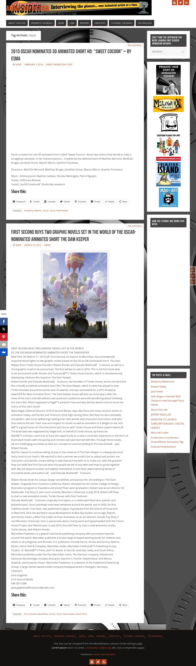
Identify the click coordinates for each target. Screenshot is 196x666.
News (47, 245)
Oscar (46, 210)
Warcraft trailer (160, 432)
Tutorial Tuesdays (133, 636)
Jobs (90, 636)
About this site (159, 409)
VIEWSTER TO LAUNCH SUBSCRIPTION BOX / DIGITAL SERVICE (167, 423)
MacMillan (43, 614)
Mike (18, 64)
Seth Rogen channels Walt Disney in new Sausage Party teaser (167, 400)
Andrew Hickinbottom (163, 446)
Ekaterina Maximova (162, 381)
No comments (134, 45)
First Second (30, 614)
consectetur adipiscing (98, 647)
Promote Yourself (64, 636)
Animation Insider (27, 8)
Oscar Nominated (59, 210)
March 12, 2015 (32, 245)
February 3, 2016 (33, 64)
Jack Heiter (157, 391)
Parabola (97, 654)
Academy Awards (33, 210)
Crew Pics (114, 636)
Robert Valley (158, 386)
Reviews (100, 636)
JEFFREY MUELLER (161, 414)
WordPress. (109, 654)
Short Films (81, 614)
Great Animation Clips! (59, 64)
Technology (155, 636)
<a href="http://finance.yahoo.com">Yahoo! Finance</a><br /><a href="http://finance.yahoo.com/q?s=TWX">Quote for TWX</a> (162, 295)
